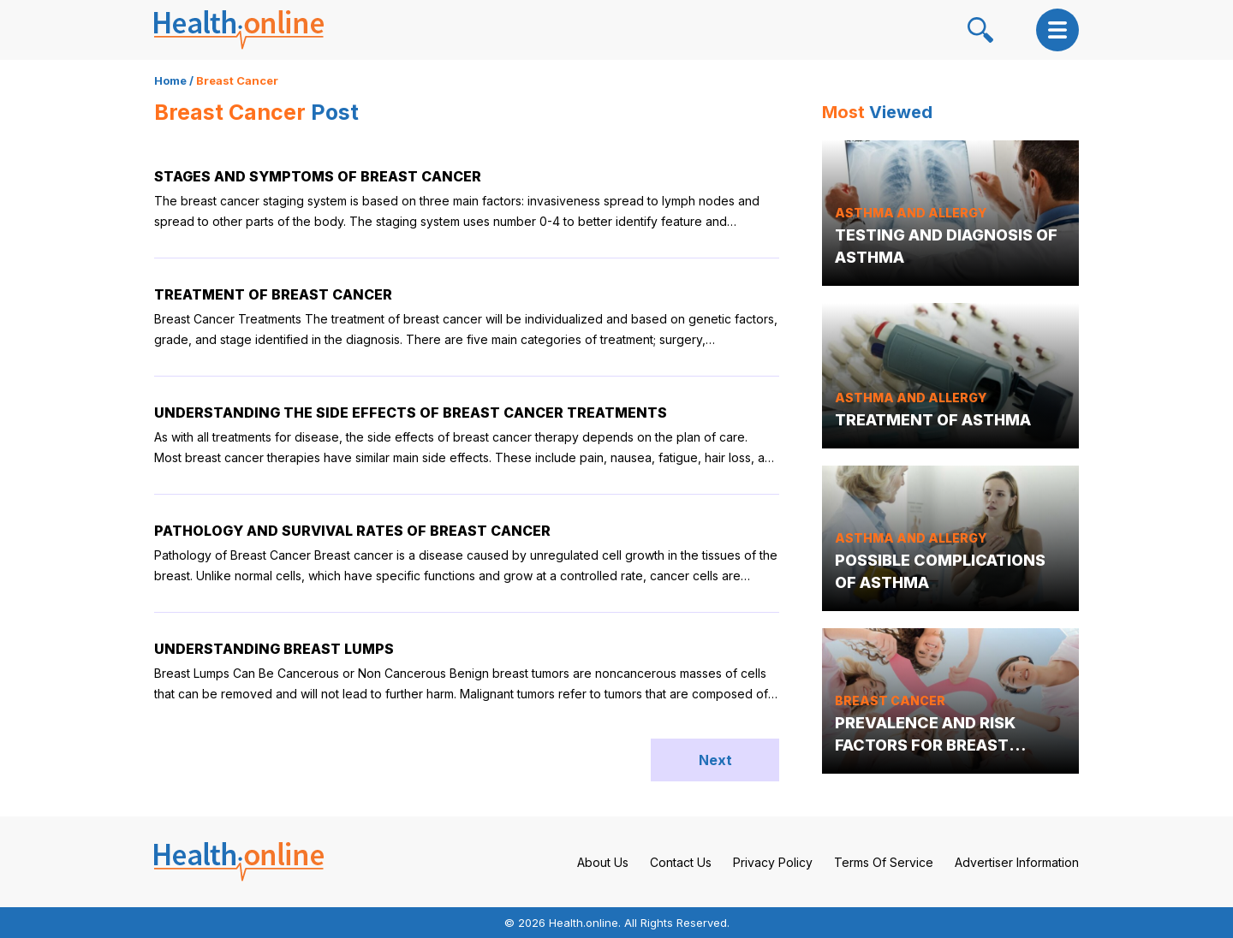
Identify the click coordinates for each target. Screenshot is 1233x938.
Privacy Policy (773, 862)
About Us (602, 862)
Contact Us (681, 862)
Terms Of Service (883, 862)
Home (170, 80)
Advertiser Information (1017, 862)
